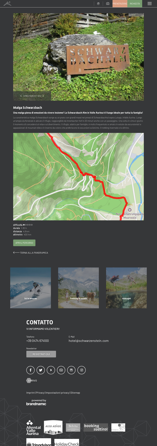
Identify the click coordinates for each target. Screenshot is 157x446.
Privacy (40, 392)
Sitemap (75, 392)
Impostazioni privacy (58, 392)
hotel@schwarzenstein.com (89, 341)
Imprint (30, 392)
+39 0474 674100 (37, 341)
